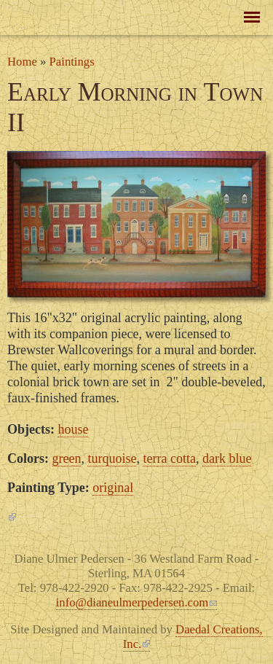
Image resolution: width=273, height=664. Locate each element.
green (67, 458)
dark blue (226, 458)
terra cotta (169, 458)
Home (22, 62)
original (112, 487)
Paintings (72, 62)
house (73, 429)
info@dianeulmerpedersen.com (137, 602)
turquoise (111, 458)
